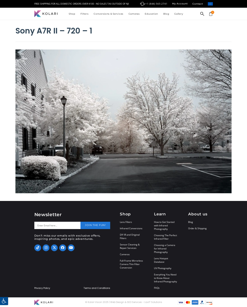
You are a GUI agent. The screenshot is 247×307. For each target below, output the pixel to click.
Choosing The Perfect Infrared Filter (165, 237)
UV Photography (162, 268)
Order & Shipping (197, 228)
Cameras (134, 13)
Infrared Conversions (131, 228)
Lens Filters (126, 222)
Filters (84, 13)
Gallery (178, 13)
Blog (166, 13)
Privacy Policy (42, 288)
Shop (72, 13)
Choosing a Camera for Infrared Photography (164, 248)
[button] (4, 301)
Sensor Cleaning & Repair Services (130, 246)
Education (151, 13)
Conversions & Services (108, 13)
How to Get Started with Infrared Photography (164, 225)
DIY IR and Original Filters (130, 236)
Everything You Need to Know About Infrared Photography (165, 278)
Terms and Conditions (97, 288)
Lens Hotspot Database (161, 260)
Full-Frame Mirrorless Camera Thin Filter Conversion (131, 264)
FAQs (157, 287)
